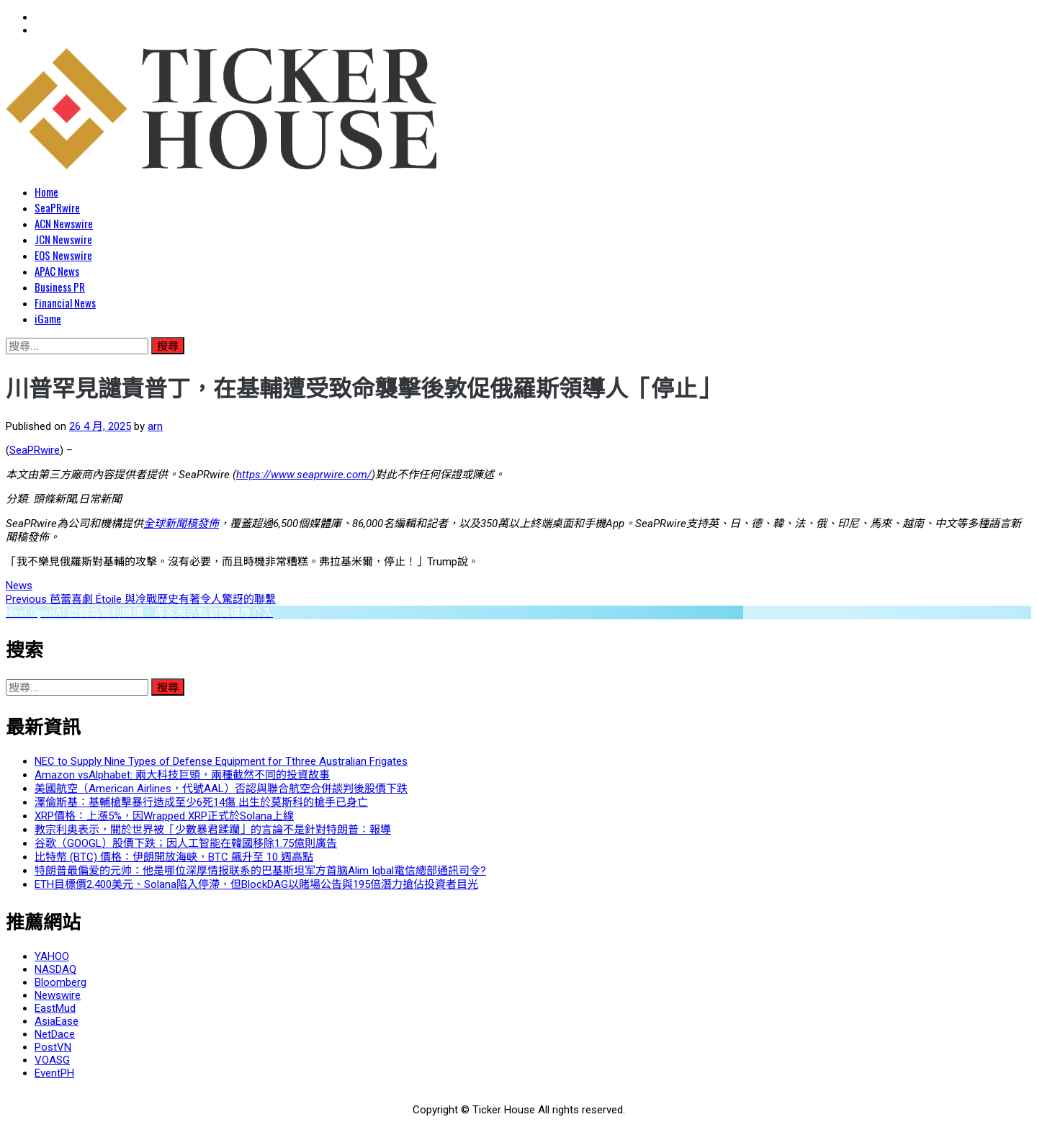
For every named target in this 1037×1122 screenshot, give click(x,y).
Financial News (65, 302)
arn (155, 426)
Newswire (58, 995)
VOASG (52, 1060)
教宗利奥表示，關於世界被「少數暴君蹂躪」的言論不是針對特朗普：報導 (213, 829)
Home (46, 191)
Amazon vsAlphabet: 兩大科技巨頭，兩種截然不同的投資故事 (182, 774)
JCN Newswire (63, 239)
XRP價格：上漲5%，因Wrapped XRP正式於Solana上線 (164, 815)
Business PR (60, 287)
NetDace (55, 1034)
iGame (48, 318)
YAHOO (52, 956)
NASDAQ (55, 969)
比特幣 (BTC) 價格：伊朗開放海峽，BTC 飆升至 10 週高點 (174, 857)
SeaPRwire (57, 207)
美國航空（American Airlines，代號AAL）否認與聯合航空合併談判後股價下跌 (221, 788)
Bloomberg (60, 982)
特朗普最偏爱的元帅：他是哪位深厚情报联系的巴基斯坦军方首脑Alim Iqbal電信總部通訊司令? (260, 870)
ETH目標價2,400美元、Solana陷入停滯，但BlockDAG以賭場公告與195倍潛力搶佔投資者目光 (256, 884)
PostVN (53, 1047)
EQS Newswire (63, 255)
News (19, 585)
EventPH (54, 1073)
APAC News (57, 271)
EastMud (55, 1008)
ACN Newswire (64, 223)
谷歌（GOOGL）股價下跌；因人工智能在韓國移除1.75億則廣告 (186, 843)
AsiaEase (56, 1021)
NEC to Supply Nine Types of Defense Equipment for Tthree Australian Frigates (221, 761)
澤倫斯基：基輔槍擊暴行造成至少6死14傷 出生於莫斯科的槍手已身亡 (201, 802)
